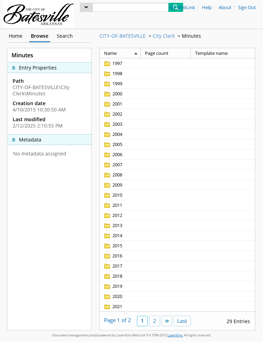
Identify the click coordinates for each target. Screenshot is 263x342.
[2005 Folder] (112, 144)
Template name (211, 53)
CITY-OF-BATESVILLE (122, 35)
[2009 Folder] (112, 185)
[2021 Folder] (112, 306)
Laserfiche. (175, 335)
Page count (156, 53)
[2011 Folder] (112, 205)
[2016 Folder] (112, 256)
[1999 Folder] (112, 83)
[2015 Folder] (112, 245)
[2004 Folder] (112, 134)
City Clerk (164, 35)
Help (207, 7)
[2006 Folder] (112, 154)
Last (182, 320)
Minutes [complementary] (22, 55)
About (225, 7)
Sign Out (247, 7)
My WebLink (182, 7)
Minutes (191, 35)
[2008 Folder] (112, 175)
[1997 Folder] (112, 63)
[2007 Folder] (112, 164)
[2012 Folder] (112, 215)
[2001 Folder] (112, 104)
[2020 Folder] (112, 296)
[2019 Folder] (112, 286)
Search (65, 35)
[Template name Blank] (223, 63)
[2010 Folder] (112, 195)
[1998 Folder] (112, 73)
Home (15, 35)
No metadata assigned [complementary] (39, 154)
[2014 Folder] (112, 235)
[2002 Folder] (112, 114)
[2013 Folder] (112, 225)
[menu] (86, 7)
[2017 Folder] (112, 266)
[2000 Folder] (112, 93)
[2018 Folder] (112, 276)
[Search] (130, 7)
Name (110, 53)
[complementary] (49, 103)
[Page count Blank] (166, 63)
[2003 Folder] (112, 124)
